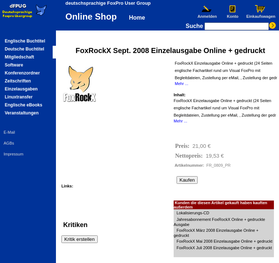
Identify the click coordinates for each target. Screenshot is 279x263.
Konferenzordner (22, 73)
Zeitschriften (18, 81)
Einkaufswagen (260, 15)
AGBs (9, 143)
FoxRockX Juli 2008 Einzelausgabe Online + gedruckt (224, 248)
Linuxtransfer (19, 97)
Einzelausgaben (21, 89)
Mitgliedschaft (19, 57)
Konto (232, 15)
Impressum (13, 154)
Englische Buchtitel (25, 41)
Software (14, 65)
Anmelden (207, 15)
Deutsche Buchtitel (24, 49)
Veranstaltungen (22, 113)
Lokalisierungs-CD (193, 213)
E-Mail (9, 132)
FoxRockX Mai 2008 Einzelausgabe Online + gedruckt (224, 241)
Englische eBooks (23, 105)
